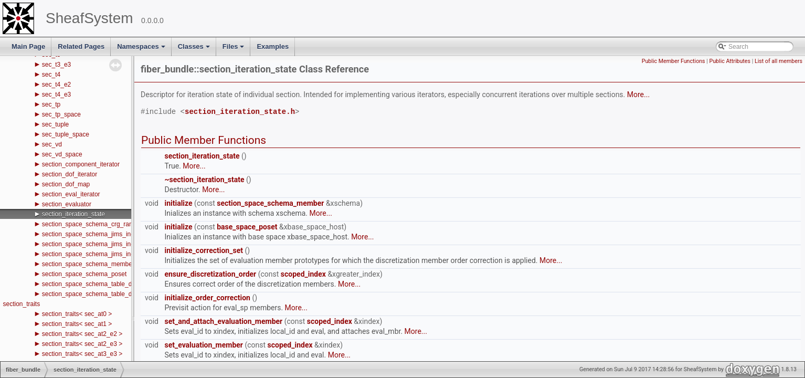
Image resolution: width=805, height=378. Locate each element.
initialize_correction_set (203, 250)
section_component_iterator (81, 164)
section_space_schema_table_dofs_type (99, 294)
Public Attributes (729, 61)
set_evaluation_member (203, 345)
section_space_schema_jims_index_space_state (110, 254)
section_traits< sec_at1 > (77, 324)
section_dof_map (66, 184)
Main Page (28, 46)
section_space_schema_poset (84, 274)
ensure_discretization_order (210, 274)
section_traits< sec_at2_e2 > (82, 334)
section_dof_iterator (69, 174)
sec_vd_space (62, 154)
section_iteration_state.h (240, 112)
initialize (178, 203)
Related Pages (81, 46)
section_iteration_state (73, 214)
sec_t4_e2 (56, 84)
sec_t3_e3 (56, 64)
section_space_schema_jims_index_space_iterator (113, 244)
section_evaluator (66, 204)
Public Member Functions (673, 61)
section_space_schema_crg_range (91, 224)
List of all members (778, 61)
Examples (273, 46)
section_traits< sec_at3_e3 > (82, 354)
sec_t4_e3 (56, 94)
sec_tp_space (61, 114)
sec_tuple (55, 124)
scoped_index (303, 274)
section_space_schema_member (88, 264)
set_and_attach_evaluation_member (223, 321)
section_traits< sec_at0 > (77, 314)
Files (234, 49)
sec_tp (51, 104)
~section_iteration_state (204, 179)
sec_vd (52, 144)
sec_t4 (51, 74)
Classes (194, 49)
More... (638, 94)
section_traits (21, 304)
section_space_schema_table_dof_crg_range (105, 284)
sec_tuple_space (65, 134)
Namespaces (142, 49)
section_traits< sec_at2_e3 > (82, 344)
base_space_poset (247, 227)
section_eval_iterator (71, 194)
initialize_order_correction (207, 297)
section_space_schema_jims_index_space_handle (113, 234)
